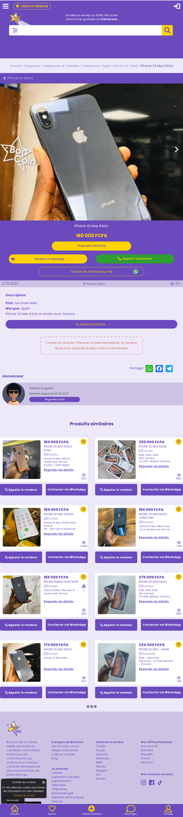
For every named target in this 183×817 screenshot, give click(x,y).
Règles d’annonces (64, 751)
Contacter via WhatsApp (67, 485)
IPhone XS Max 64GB (153, 442)
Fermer (43, 782)
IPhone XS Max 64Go (153, 578)
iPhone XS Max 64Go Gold (58, 444)
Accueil (12, 66)
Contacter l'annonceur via (91, 271)
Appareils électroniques (67, 798)
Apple (108, 66)
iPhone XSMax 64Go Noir (61, 578)
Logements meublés (65, 777)
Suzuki (100, 751)
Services (57, 802)
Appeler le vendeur (22, 485)
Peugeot (101, 771)
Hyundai (102, 755)
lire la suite (13, 800)
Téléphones (92, 66)
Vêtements (58, 786)
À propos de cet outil (23, 795)
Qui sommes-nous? (65, 747)
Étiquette (147, 755)
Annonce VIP (149, 747)
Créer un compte (63, 755)
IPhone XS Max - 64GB (154, 646)
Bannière (147, 751)
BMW (99, 763)
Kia (98, 775)
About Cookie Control (5, 783)
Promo (145, 759)
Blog (54, 759)
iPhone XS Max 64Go (58, 646)
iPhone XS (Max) (128, 66)
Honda (101, 767)
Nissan (101, 779)
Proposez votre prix (92, 245)
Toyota (101, 747)
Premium (147, 763)
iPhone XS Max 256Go (58, 510)
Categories (29, 66)
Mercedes (102, 759)
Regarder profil (55, 399)
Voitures (57, 773)
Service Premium (31, 6)
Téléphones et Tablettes (60, 66)
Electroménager (62, 794)
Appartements (61, 782)
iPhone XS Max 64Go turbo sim (153, 512)
